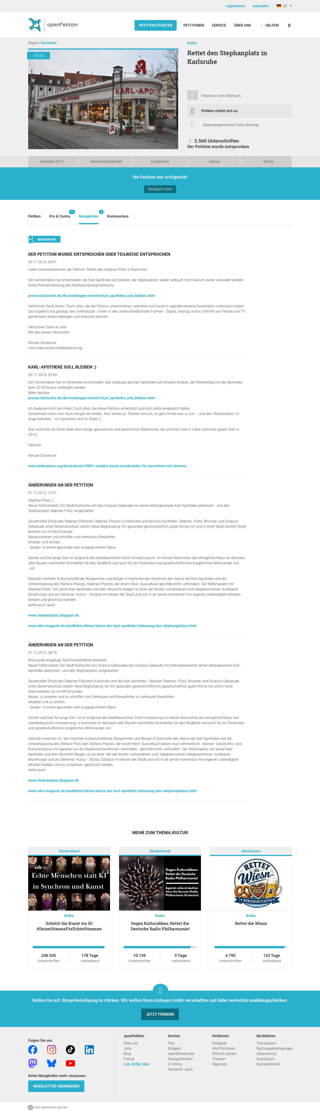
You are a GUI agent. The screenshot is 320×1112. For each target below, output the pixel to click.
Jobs (128, 1048)
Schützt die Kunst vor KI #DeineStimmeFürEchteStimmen (69, 926)
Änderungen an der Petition (60, 485)
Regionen (219, 1064)
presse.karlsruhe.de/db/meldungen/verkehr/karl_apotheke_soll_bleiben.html (91, 296)
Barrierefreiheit (268, 1064)
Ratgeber (219, 1043)
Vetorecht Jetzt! (180, 1069)
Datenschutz (267, 1054)
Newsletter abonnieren (56, 1086)
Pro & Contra (59, 214)
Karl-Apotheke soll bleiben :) (62, 367)
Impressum (266, 1059)
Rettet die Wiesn (251, 923)
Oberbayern (251, 851)
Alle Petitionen (223, 1048)
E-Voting (175, 1064)
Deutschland (69, 851)
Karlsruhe (49, 43)
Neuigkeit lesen (160, 189)
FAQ (171, 1043)
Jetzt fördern (160, 1014)
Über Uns (242, 25)
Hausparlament (180, 1059)
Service (219, 25)
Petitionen (194, 25)
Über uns (131, 1043)
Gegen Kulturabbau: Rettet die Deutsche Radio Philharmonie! (160, 926)
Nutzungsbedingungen (275, 1048)
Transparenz (267, 1043)
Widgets (174, 1048)
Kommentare (118, 216)
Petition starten (155, 25)
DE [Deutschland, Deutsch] (282, 6)
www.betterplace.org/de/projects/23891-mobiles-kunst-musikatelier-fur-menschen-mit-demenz (107, 466)
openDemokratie (181, 1054)
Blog (127, 1054)
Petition (34, 216)
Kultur (192, 43)
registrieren (235, 6)
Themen (218, 1059)
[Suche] (289, 25)
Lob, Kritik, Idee (136, 1064)
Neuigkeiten (89, 214)
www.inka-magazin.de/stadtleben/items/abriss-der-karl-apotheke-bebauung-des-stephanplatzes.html (112, 626)
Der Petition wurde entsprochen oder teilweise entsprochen (99, 254)
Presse (129, 1059)
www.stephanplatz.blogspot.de (53, 615)
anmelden (260, 6)
